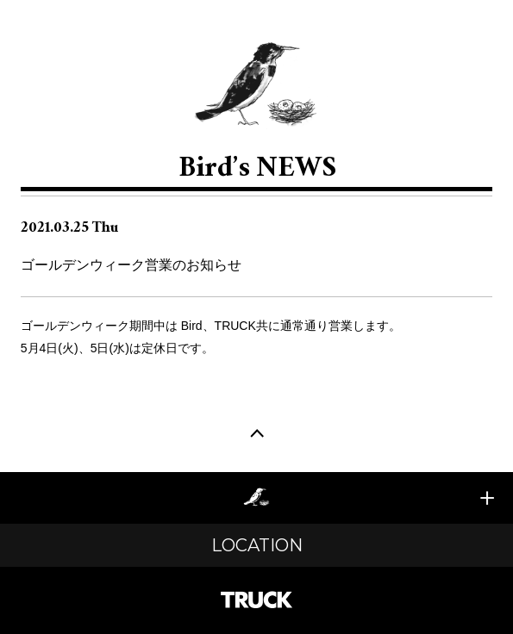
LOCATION (257, 545)
